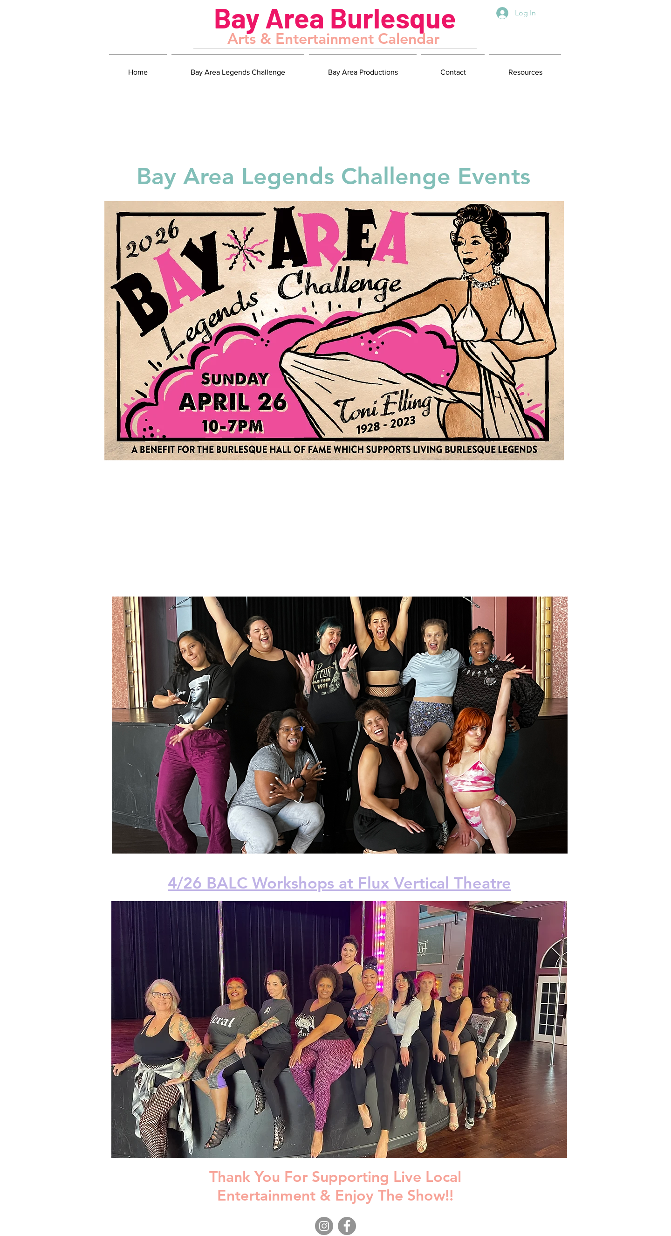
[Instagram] (324, 1226)
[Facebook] (347, 1226)
